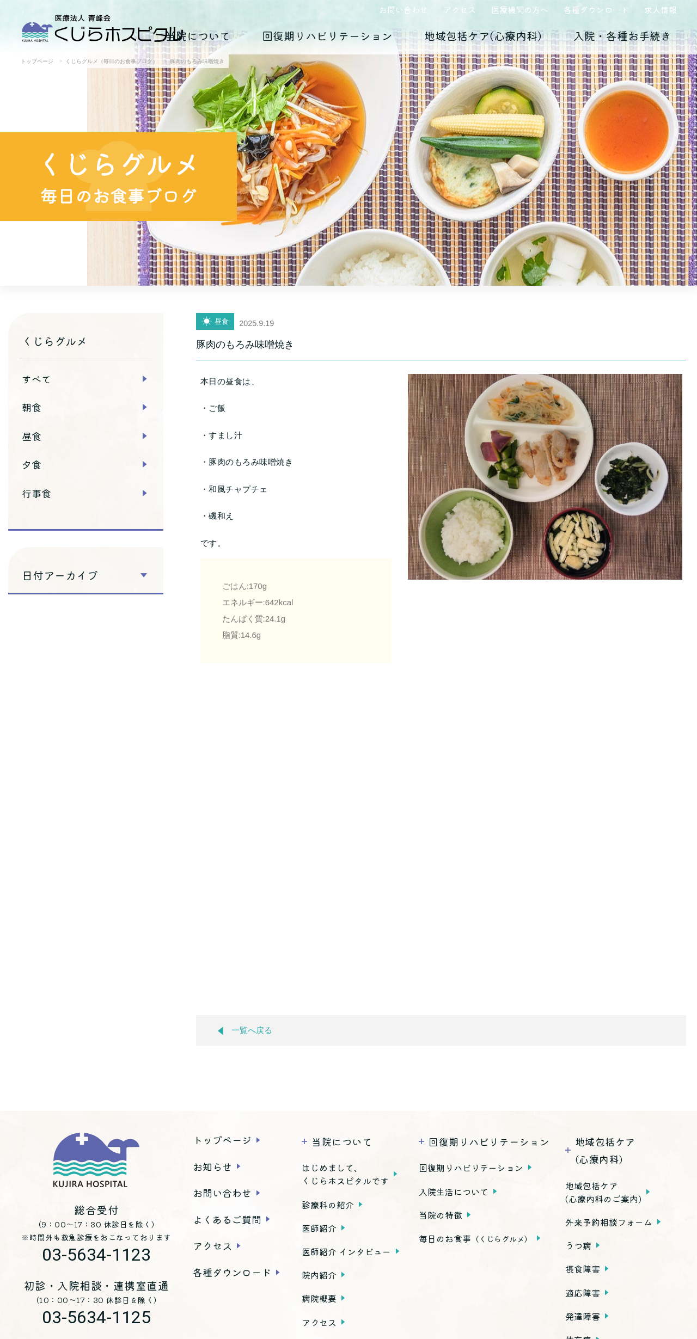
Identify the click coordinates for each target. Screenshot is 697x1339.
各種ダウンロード (596, 9)
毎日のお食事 (475, 1238)
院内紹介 (319, 1274)
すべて (36, 379)
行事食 (36, 493)
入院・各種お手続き (622, 36)
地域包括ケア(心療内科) (483, 36)
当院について (197, 36)
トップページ (222, 1140)
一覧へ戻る (245, 1030)
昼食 (31, 436)
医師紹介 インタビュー (346, 1251)
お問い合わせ (403, 9)
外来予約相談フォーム (608, 1222)
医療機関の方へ (519, 9)
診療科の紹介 (328, 1204)
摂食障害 (582, 1268)
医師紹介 (319, 1227)
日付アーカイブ (60, 575)
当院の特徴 (440, 1214)
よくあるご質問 (227, 1219)
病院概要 (319, 1298)
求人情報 (660, 9)
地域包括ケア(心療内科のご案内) (603, 1192)
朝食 (31, 407)
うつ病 (578, 1245)
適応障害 (582, 1292)
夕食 (31, 464)
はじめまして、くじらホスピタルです (345, 1174)
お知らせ (212, 1166)
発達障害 (582, 1316)
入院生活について (453, 1191)
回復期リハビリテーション (327, 36)
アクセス (459, 9)
